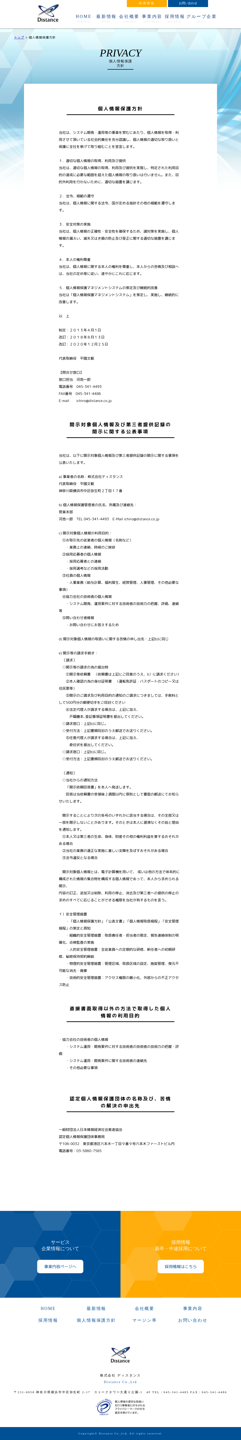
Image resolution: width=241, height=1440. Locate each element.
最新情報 (106, 18)
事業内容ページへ (60, 1266)
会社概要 (129, 18)
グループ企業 (201, 18)
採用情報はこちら (181, 1266)
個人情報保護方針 (96, 1320)
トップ (19, 37)
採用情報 (175, 18)
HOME (84, 18)
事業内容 (152, 18)
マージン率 (144, 1320)
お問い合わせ (193, 1320)
